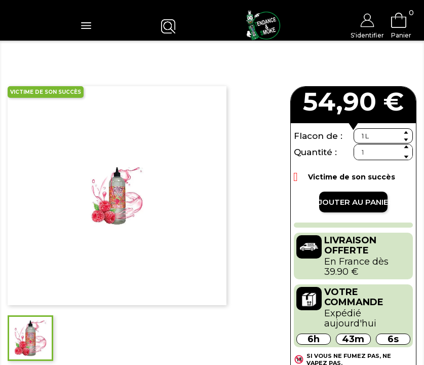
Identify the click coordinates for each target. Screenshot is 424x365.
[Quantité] (383, 152)
